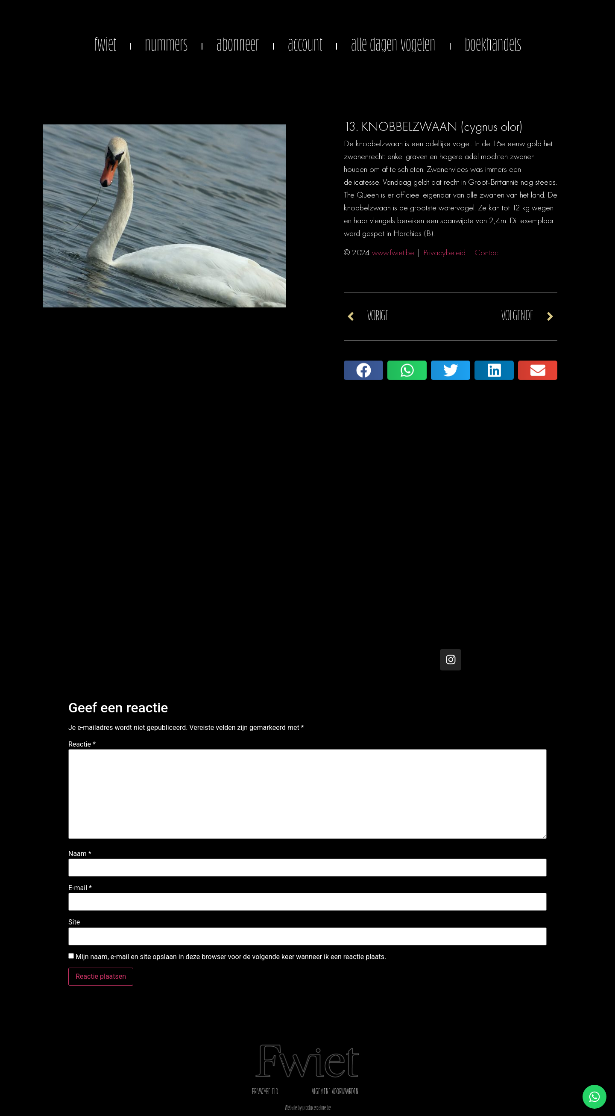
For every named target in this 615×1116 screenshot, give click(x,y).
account (305, 46)
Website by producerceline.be (308, 1108)
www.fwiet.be (393, 252)
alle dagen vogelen (393, 46)
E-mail (80, 888)
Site (74, 922)
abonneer (238, 46)
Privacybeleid (444, 252)
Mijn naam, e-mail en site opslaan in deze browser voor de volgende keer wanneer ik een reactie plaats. (231, 957)
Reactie (82, 744)
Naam (79, 853)
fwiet (105, 46)
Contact (487, 252)
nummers (166, 46)
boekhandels (493, 46)
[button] (363, 383)
